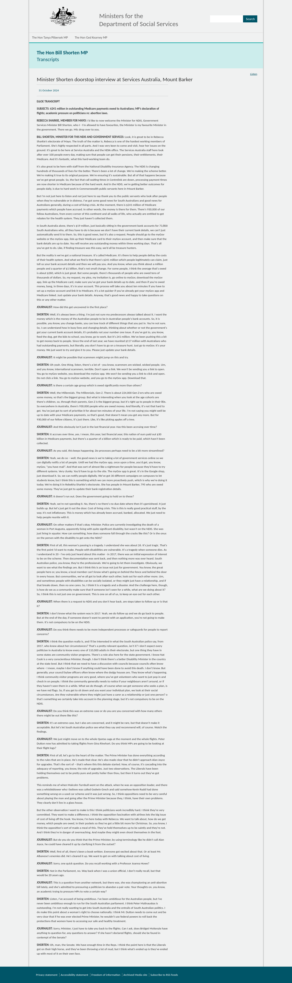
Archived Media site (135, 975)
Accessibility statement (74, 975)
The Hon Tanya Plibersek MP (50, 37)
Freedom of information (105, 975)
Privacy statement (47, 975)
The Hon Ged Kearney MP (91, 37)
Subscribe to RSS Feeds (164, 975)
